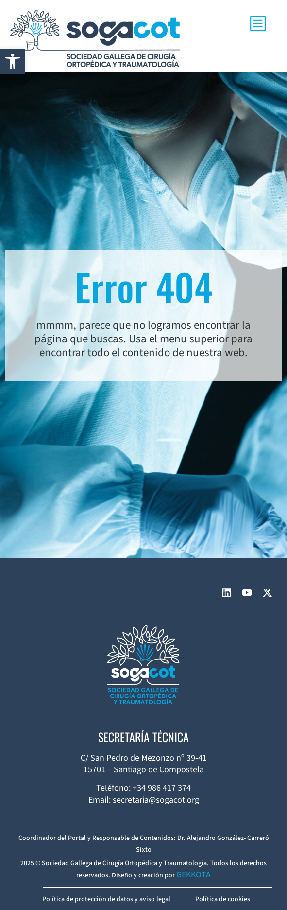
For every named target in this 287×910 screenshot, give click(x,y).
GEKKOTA (193, 875)
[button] (12, 61)
